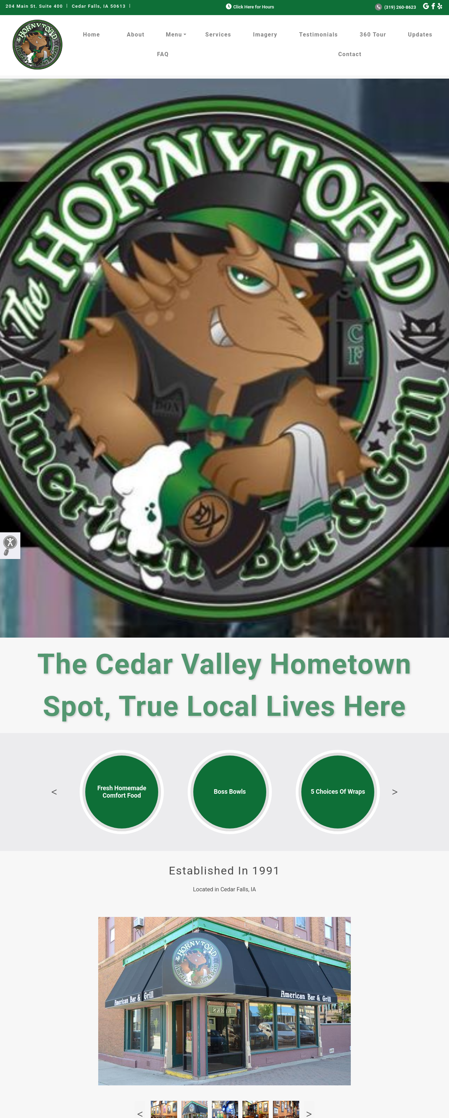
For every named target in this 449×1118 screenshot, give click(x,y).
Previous (54, 792)
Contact (350, 54)
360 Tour (373, 34)
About (136, 34)
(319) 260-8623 (395, 7)
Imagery (265, 34)
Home (91, 34)
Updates (420, 34)
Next (395, 792)
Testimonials (318, 34)
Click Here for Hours (249, 6)
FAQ (163, 54)
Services (218, 34)
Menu (174, 34)
